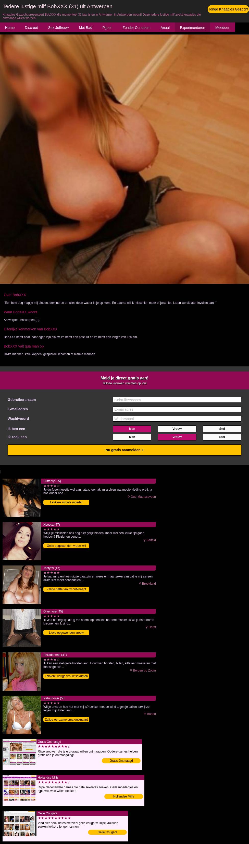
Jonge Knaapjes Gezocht (228, 9)
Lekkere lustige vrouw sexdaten (66, 676)
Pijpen (108, 28)
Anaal (165, 28)
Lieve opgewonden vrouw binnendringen (66, 633)
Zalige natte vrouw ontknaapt (66, 589)
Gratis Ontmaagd (121, 760)
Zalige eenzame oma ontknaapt (66, 719)
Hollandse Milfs (123, 796)
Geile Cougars (107, 832)
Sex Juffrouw (58, 28)
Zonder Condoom (136, 28)
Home (10, 28)
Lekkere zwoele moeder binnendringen (66, 503)
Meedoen (222, 28)
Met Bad (85, 28)
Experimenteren (192, 28)
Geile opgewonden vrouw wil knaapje (66, 546)
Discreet (31, 28)
